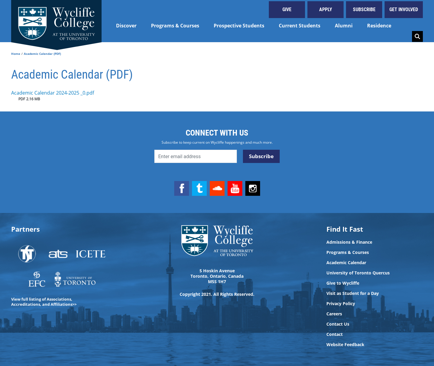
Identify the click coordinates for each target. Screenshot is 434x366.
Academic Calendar (346, 263)
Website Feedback (345, 345)
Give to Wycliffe (342, 283)
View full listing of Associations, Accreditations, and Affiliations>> (44, 301)
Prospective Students (239, 25)
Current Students (299, 25)
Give (286, 9)
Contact (334, 334)
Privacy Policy (340, 304)
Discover (126, 25)
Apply (325, 9)
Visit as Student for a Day (352, 293)
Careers (334, 314)
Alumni (344, 25)
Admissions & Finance (349, 242)
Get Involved (403, 9)
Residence (379, 25)
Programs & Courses (175, 25)
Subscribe (364, 9)
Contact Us (337, 324)
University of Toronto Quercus (358, 273)
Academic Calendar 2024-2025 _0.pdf (52, 92)
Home (15, 54)
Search (417, 36)
